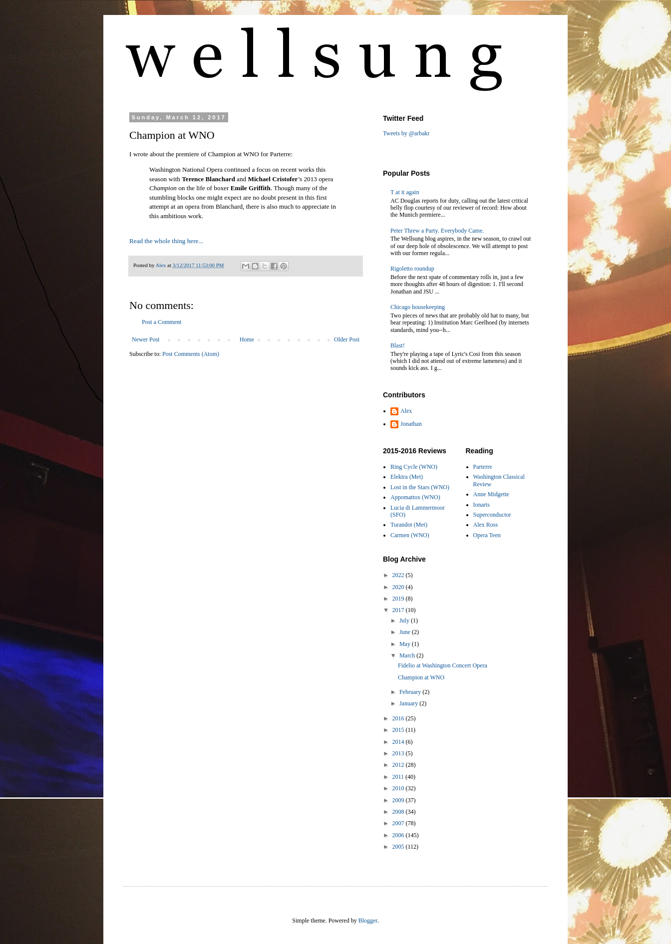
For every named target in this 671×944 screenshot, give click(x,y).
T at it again (404, 192)
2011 (399, 776)
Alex (406, 410)
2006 (399, 835)
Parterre (482, 466)
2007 (399, 823)
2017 (399, 610)
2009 (399, 800)
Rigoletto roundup (412, 268)
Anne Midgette (491, 494)
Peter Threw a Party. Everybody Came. (437, 230)
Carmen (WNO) (409, 535)
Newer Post (146, 339)
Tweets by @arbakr (406, 133)
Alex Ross (485, 524)
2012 (399, 764)
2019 (399, 598)
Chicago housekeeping (417, 307)
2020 (399, 587)
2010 (399, 788)
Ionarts (481, 504)
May (405, 643)
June (405, 632)
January (409, 703)
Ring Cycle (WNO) (413, 466)
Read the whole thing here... (166, 241)
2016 (399, 718)
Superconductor (492, 514)
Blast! (397, 345)
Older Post (346, 339)
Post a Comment (161, 321)
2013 (399, 753)
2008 (399, 811)
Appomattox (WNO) (415, 497)
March (407, 655)
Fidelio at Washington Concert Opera (442, 665)
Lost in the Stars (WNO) (419, 487)
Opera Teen (487, 535)
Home (247, 339)
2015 (399, 729)
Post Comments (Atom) (190, 353)
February (410, 691)
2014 (399, 741)
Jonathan (411, 423)
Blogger (367, 920)
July (405, 620)
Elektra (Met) (406, 476)
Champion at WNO (421, 677)
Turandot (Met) (408, 524)
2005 (399, 846)
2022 (399, 575)
